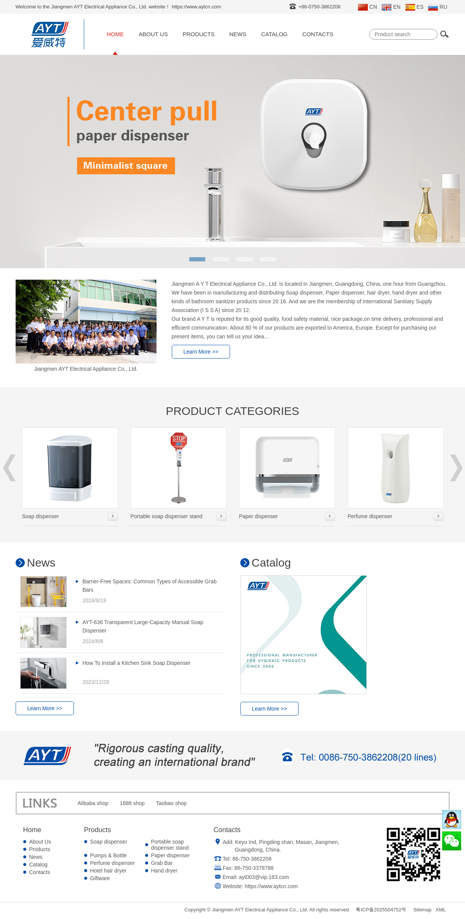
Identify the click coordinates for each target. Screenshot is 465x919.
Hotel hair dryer (108, 871)
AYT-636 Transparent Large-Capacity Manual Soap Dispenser (143, 626)
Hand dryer (164, 871)
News (237, 34)
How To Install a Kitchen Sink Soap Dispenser (137, 663)
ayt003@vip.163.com (264, 877)
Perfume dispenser (396, 473)
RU (437, 7)
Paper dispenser (287, 473)
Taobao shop (171, 803)
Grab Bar (162, 863)
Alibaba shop (93, 803)
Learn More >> (201, 352)
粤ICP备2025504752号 (381, 910)
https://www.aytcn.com (271, 886)
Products (198, 34)
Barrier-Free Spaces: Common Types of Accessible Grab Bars (150, 585)
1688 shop (132, 803)
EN (391, 7)
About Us (153, 34)
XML (441, 910)
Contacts (317, 34)
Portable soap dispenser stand (179, 473)
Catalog (274, 34)
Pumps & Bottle (108, 855)
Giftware (100, 878)
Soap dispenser (70, 473)
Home (115, 34)
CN (367, 7)
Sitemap (422, 910)
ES (414, 7)
